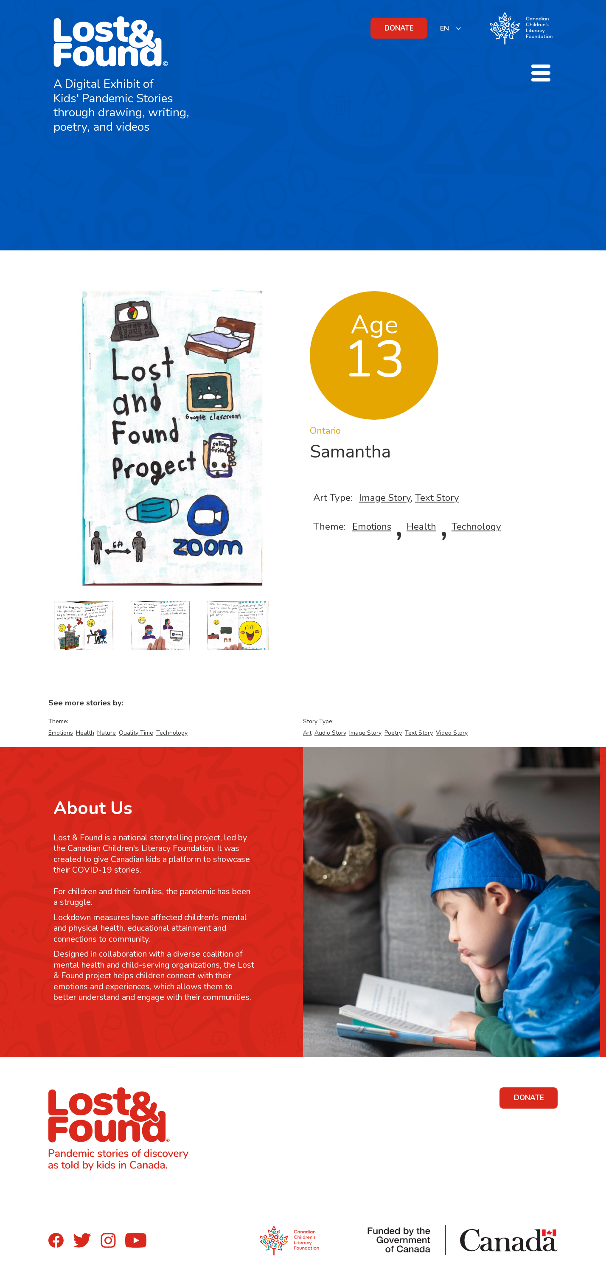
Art (307, 733)
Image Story (385, 497)
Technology (476, 526)
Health (421, 526)
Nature (106, 733)
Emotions (371, 526)
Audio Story (330, 733)
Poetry (393, 733)
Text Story (437, 497)
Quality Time (136, 733)
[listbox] (451, 28)
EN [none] (444, 28)
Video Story (452, 733)
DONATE (399, 28)
